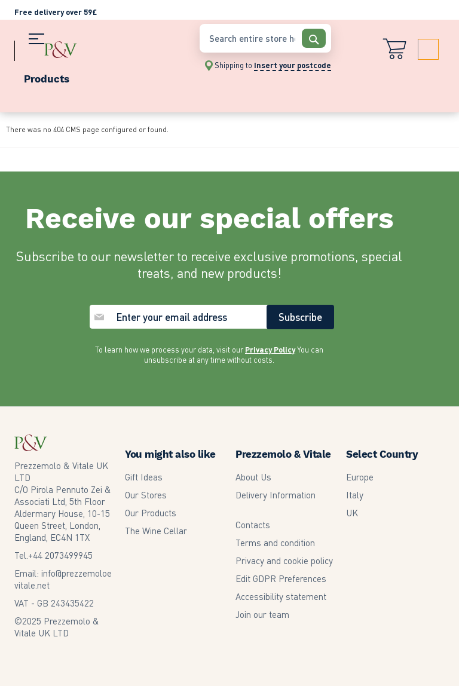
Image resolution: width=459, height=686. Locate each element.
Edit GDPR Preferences (280, 577)
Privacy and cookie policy (284, 559)
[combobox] (265, 38)
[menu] (101, 74)
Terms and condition (275, 541)
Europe (360, 475)
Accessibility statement (280, 595)
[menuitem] (101, 74)
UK (352, 511)
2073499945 (60, 553)
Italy (354, 493)
